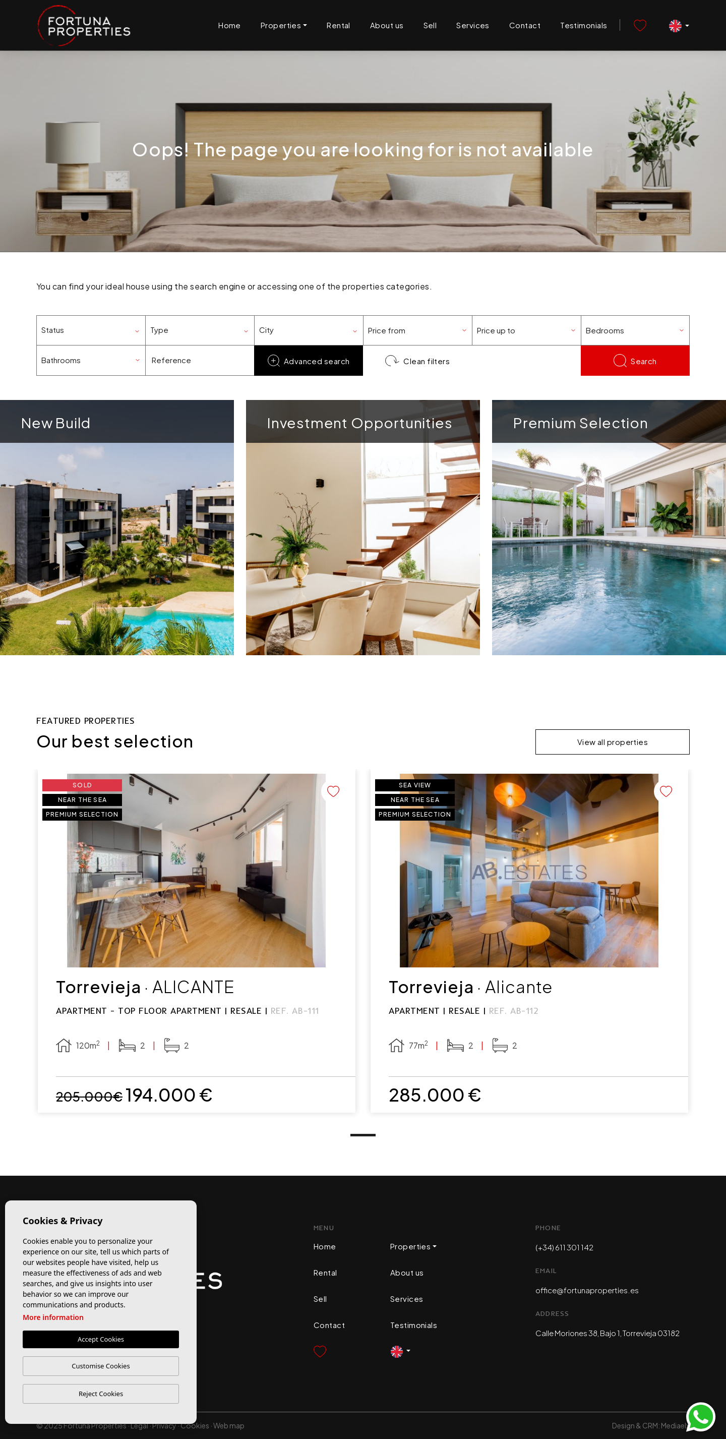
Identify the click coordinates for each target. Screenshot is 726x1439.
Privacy (164, 1425)
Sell (430, 25)
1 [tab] (363, 1135)
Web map (229, 1425)
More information (53, 1317)
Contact (524, 25)
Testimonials (583, 25)
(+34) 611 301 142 (564, 1247)
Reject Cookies (101, 1393)
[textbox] (94, 330)
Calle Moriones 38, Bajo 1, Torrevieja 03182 (607, 1333)
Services (473, 25)
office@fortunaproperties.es (587, 1290)
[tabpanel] (196, 941)
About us (387, 25)
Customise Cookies (101, 1365)
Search (635, 360)
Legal (139, 1425)
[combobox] (90, 330)
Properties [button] (281, 25)
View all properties (612, 741)
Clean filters (417, 361)
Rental (338, 25)
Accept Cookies (101, 1339)
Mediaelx (675, 1425)
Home (229, 25)
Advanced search (309, 361)
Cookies (194, 1425)
